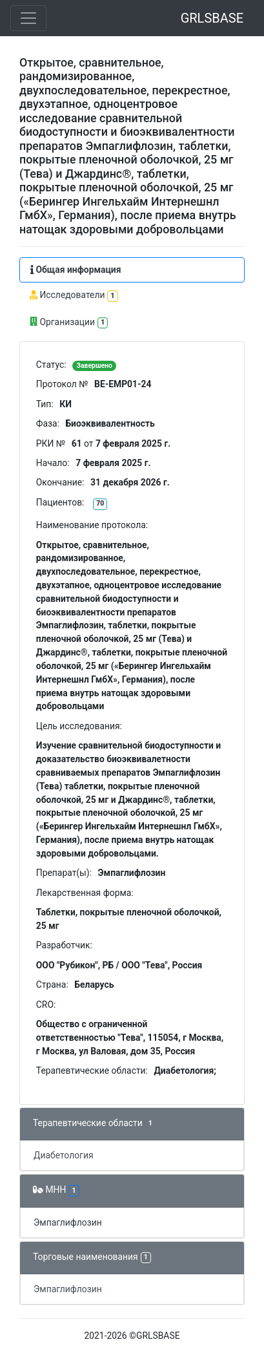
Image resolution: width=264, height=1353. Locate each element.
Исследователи (74, 296)
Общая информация (75, 269)
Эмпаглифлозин (68, 1222)
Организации (69, 322)
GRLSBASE (212, 18)
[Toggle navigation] (28, 18)
